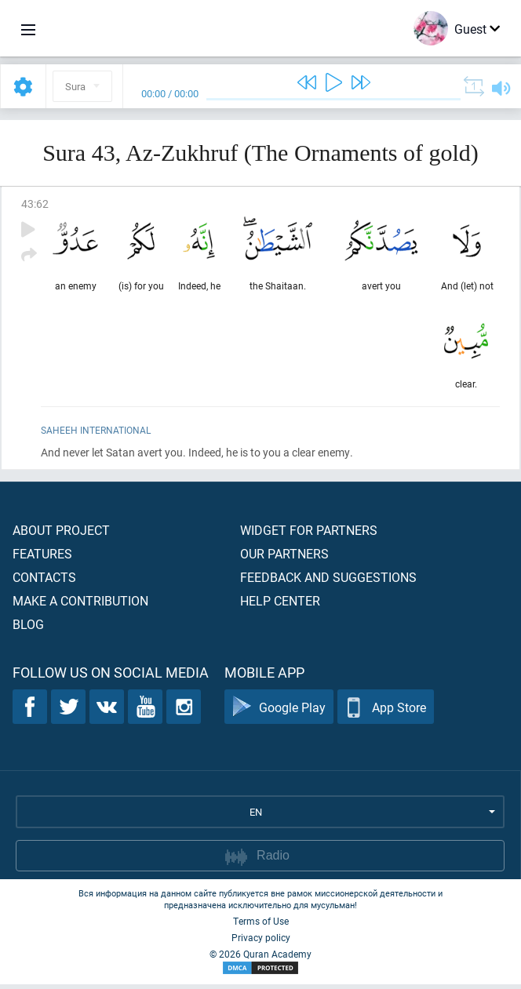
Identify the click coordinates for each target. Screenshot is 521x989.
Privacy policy (260, 942)
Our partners (284, 558)
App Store (385, 712)
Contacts (44, 581)
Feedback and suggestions (328, 581)
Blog (28, 628)
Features (42, 558)
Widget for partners (308, 534)
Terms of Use (261, 925)
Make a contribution (80, 605)
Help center (280, 605)
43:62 (35, 203)
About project (61, 534)
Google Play (279, 712)
